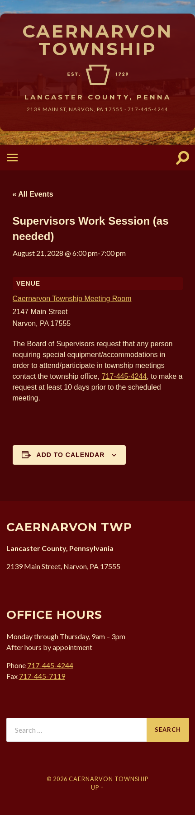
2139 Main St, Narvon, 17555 (75, 109)
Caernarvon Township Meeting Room (72, 298)
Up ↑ (97, 787)
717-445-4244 (148, 109)
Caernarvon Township (97, 40)
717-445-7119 (42, 676)
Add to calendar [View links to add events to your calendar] (71, 454)
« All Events (33, 194)
